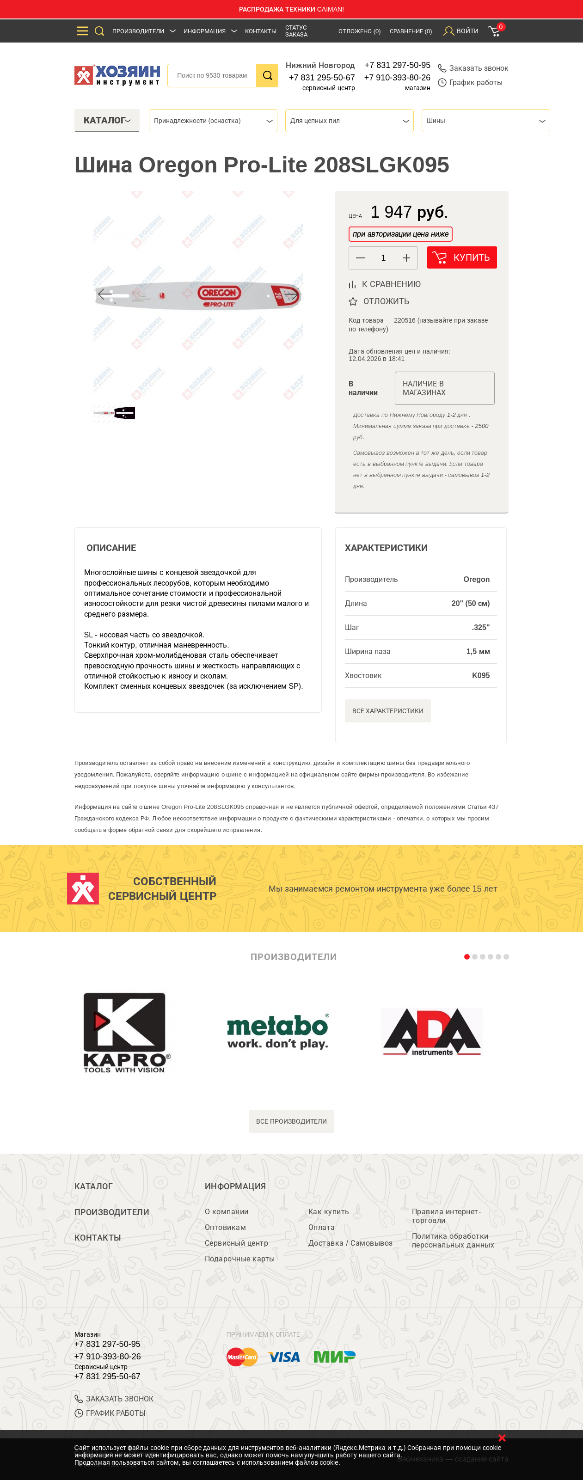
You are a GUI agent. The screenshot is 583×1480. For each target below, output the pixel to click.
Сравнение (411, 31)
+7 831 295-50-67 (322, 77)
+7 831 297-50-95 (398, 65)
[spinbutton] (383, 258)
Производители (138, 31)
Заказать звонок (473, 68)
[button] (406, 258)
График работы (470, 82)
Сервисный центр (237, 1243)
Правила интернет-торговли (446, 1216)
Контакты (260, 31)
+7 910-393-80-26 (397, 77)
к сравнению (391, 284)
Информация (205, 31)
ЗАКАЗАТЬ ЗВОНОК (113, 1398)
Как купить (329, 1212)
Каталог (93, 1186)
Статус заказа (296, 31)
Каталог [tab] (107, 120)
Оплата (321, 1227)
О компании (227, 1212)
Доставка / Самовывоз (350, 1243)
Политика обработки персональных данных (453, 1240)
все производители (291, 1121)
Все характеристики (388, 711)
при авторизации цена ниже (400, 234)
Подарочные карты (240, 1259)
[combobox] (213, 120)
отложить (386, 301)
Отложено (359, 31)
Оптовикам (225, 1227)
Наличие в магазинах (424, 388)
